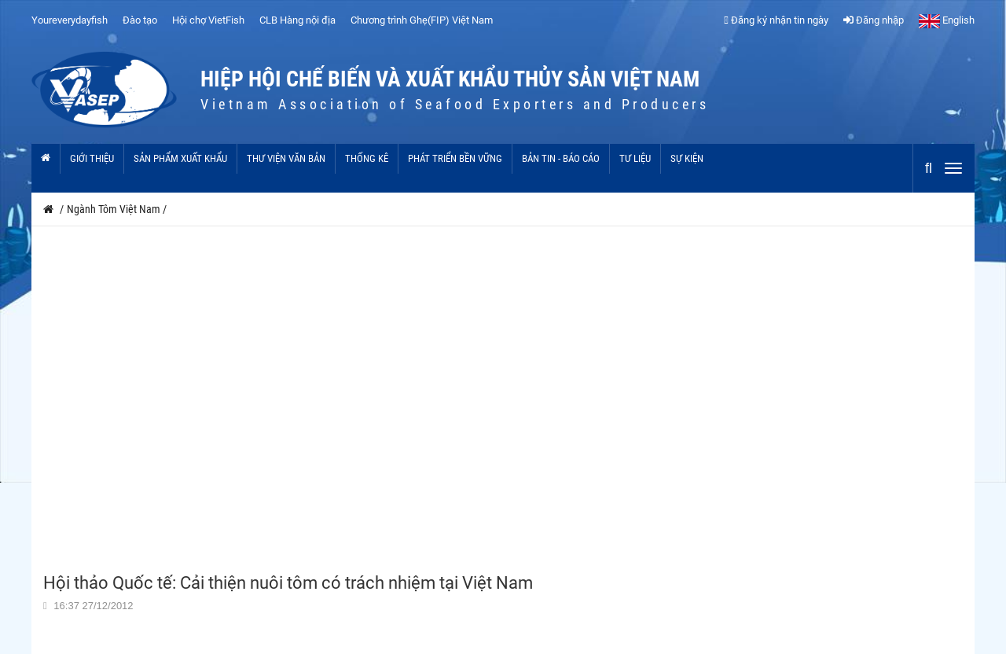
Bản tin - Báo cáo (561, 158)
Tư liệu (635, 158)
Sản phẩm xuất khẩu (180, 158)
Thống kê (366, 158)
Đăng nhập (873, 20)
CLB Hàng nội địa (297, 20)
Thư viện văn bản (286, 158)
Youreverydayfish (69, 20)
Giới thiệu (92, 158)
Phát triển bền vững (455, 158)
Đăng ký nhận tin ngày (776, 20)
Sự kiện (686, 158)
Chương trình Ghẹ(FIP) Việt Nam (422, 20)
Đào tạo (140, 20)
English (947, 20)
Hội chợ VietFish (208, 20)
